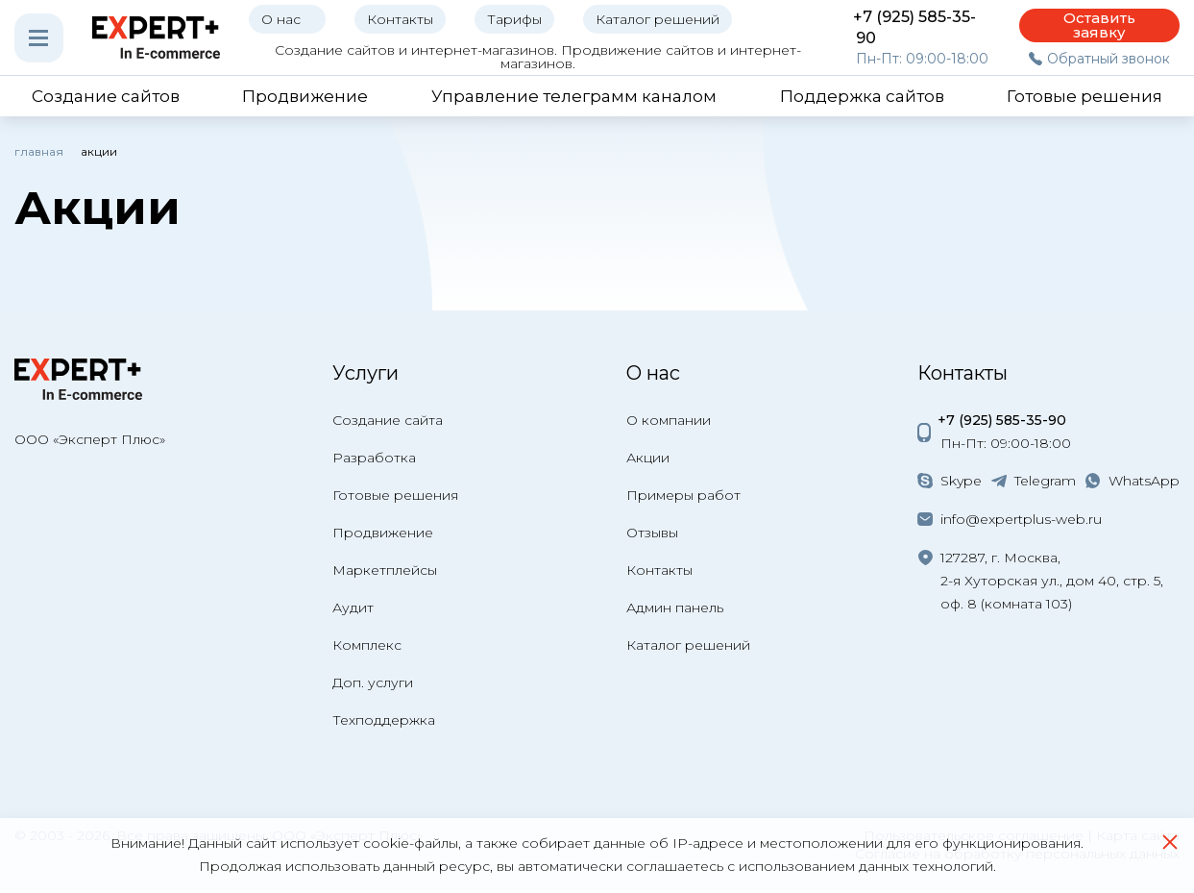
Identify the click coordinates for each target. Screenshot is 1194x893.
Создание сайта (387, 420)
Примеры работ (683, 495)
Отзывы (652, 532)
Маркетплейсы (384, 570)
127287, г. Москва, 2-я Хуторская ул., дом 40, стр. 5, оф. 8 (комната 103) (1051, 580)
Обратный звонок (1108, 58)
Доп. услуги (372, 682)
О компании (668, 420)
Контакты (659, 570)
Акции (648, 457)
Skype (961, 480)
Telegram (1045, 480)
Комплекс (367, 645)
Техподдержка (383, 720)
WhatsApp (1144, 480)
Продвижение (382, 532)
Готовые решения (395, 495)
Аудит (353, 607)
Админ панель (674, 607)
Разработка (374, 457)
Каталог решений (688, 645)
